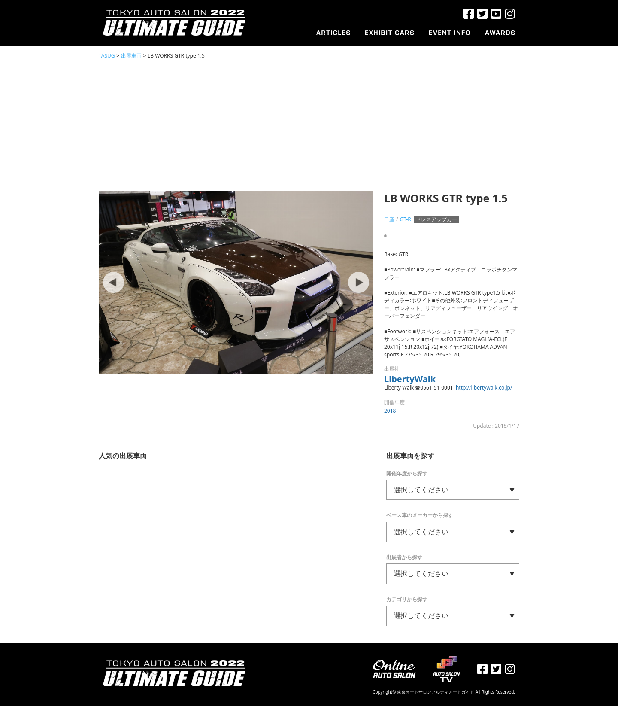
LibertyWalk (410, 379)
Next (358, 282)
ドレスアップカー (436, 219)
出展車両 (131, 55)
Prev (113, 282)
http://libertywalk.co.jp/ (484, 387)
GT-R (405, 219)
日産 (389, 219)
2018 (390, 410)
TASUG (107, 55)
